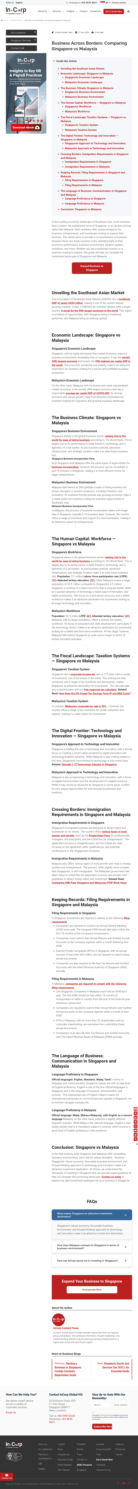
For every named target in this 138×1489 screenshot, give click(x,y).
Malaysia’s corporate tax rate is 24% (85, 706)
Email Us (11, 1412)
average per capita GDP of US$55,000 (87, 393)
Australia (100, 1444)
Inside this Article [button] (65, 61)
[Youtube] (123, 1483)
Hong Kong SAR (103, 1449)
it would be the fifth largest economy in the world (89, 310)
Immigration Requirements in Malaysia (87, 166)
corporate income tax (82, 674)
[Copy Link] (135, 1139)
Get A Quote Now (104, 1459)
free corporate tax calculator (100, 689)
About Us (42, 11)
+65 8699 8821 (89, 2)
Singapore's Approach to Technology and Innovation (95, 143)
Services (57, 11)
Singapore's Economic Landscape (84, 77)
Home (4, 20)
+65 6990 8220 (66, 1415)
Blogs (60, 1449)
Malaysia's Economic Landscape (83, 82)
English (19, 2)
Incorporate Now (91, 1289)
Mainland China (103, 1470)
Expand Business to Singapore (91, 268)
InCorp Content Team (66, 1328)
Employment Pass (99, 835)
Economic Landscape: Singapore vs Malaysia (87, 73)
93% (92, 580)
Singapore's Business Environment (85, 92)
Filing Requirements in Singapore (84, 180)
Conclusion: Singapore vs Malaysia (81, 209)
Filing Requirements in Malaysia (83, 185)
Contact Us (95, 11)
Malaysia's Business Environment (84, 96)
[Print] (135, 1135)
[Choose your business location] (120, 3)
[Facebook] (135, 1109)
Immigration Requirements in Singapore (88, 161)
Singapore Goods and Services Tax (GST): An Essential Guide (115, 1367)
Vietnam (119, 1454)
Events (80, 1449)
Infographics (63, 1454)
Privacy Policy (60, 1484)
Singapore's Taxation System (81, 124)
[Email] (135, 1130)
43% (127, 616)
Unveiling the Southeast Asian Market (82, 68)
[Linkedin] (135, 1118)
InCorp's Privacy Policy (105, 1415)
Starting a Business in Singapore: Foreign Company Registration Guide (68, 1369)
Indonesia (100, 1465)
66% (89, 616)
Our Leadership (45, 1449)
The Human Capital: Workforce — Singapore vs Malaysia (93, 102)
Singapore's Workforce (78, 106)
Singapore (81, 1470)
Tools (79, 1454)
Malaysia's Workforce (77, 111)
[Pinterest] (135, 1122)
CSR (40, 1464)
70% (54, 580)
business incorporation (65, 467)
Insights (70, 11)
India (98, 1454)
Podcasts (81, 1444)
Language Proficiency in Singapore (85, 198)
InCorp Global (19, 11)
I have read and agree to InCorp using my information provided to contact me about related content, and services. (110, 1417)
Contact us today (111, 1176)
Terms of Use (72, 1484)
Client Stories (64, 1470)
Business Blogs (16, 20)
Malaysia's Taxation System (81, 129)
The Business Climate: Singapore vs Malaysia (87, 88)
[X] (135, 1113)
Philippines (120, 1449)
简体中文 (10, 2)
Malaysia (119, 1444)
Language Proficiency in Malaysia (84, 203)
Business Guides (65, 1459)
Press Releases (65, 1465)
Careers (84, 11)
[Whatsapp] (135, 1126)
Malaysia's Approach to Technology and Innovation (94, 148)
